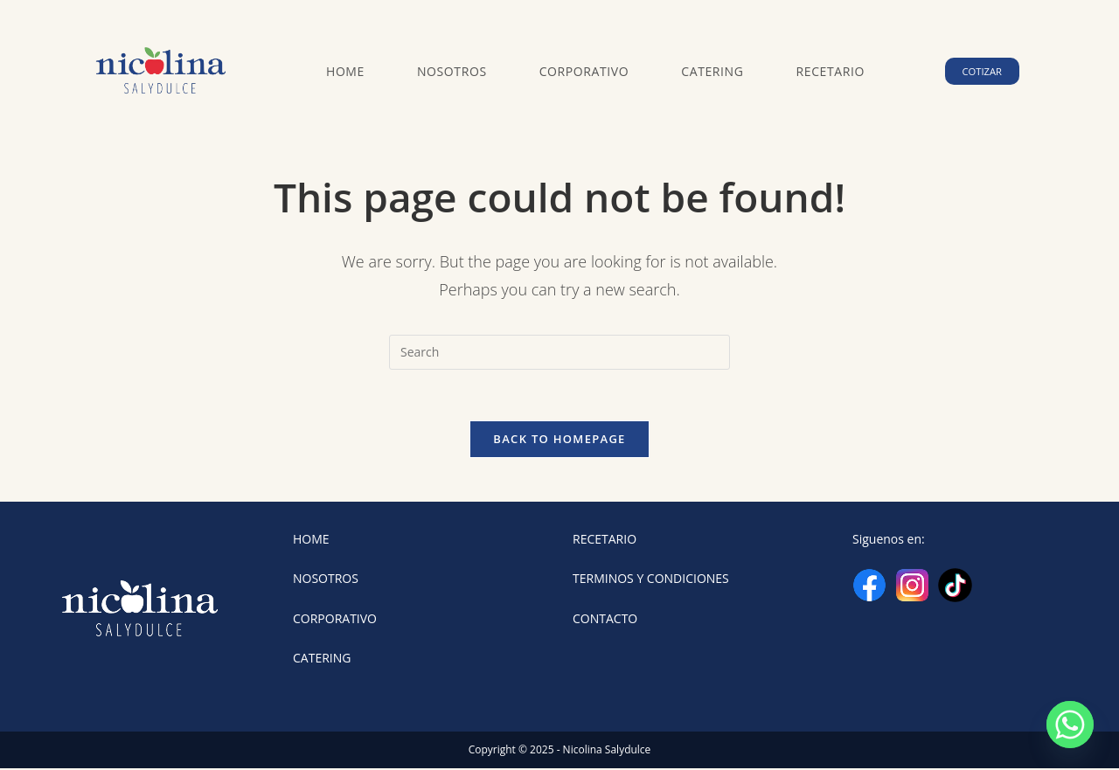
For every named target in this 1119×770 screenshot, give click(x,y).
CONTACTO (605, 619)
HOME (311, 540)
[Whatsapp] (1070, 724)
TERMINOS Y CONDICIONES (651, 580)
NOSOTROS (325, 580)
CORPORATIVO (335, 619)
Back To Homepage (559, 440)
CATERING (322, 658)
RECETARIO (604, 540)
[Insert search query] (559, 352)
